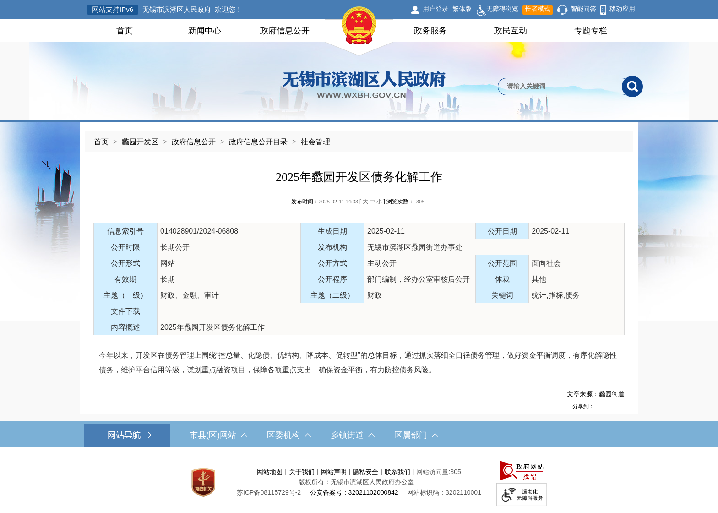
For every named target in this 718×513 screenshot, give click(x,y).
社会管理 (315, 142)
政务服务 (430, 30)
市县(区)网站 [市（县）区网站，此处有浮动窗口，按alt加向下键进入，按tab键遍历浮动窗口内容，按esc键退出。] (218, 435)
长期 (167, 279)
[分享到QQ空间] (609, 406)
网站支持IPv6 (112, 9)
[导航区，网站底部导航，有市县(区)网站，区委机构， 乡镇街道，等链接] (359, 435)
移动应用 (622, 8)
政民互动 (510, 30)
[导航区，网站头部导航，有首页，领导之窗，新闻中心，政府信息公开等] (359, 30)
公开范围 (502, 263)
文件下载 (125, 311)
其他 (539, 279)
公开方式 (332, 263)
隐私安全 (365, 471)
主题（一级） (125, 295)
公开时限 (125, 247)
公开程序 (332, 279)
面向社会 (546, 263)
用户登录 (435, 8)
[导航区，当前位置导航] (359, 137)
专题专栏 (590, 30)
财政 (374, 295)
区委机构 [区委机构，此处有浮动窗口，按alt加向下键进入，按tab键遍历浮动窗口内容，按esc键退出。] (289, 435)
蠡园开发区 (140, 142)
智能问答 (583, 8)
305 (420, 201)
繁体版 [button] (462, 8)
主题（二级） (332, 295)
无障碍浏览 (497, 10)
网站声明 (334, 471)
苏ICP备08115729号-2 (269, 492)
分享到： (583, 406)
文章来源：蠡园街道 (596, 394)
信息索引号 (125, 231)
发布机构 (332, 247)
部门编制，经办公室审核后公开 (418, 279)
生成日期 (332, 231)
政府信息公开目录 (258, 142)
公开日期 (502, 231)
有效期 (125, 279)
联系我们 (397, 471)
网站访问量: (433, 471)
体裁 (502, 279)
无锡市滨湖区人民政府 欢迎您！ (192, 9)
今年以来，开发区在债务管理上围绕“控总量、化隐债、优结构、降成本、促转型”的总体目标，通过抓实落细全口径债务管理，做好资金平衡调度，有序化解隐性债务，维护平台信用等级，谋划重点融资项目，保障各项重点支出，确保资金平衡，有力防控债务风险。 (358, 362)
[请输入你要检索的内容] (560, 86)
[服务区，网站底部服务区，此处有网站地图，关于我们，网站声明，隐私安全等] (359, 482)
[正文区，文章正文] (359, 283)
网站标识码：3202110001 (444, 492)
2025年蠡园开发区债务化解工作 (359, 177)
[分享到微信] (620, 406)
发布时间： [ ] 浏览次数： (357, 201)
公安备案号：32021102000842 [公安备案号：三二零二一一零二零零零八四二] (354, 492)
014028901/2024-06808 (199, 231)
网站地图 (270, 471)
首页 (124, 30)
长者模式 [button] (537, 8)
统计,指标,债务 (556, 295)
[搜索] (632, 86)
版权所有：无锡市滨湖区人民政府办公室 (356, 482)
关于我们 (302, 471)
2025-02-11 (386, 231)
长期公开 (175, 247)
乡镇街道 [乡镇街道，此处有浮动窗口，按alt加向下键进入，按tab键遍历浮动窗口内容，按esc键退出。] (353, 435)
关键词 (502, 295)
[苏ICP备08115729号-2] (269, 492)
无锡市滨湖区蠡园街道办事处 (414, 247)
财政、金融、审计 (189, 295)
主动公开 (382, 263)
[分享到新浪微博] (599, 406)
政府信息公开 (285, 30)
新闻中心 (204, 30)
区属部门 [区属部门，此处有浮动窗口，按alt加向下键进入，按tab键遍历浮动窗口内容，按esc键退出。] (416, 435)
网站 (167, 263)
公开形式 (125, 263)
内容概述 (125, 327)
